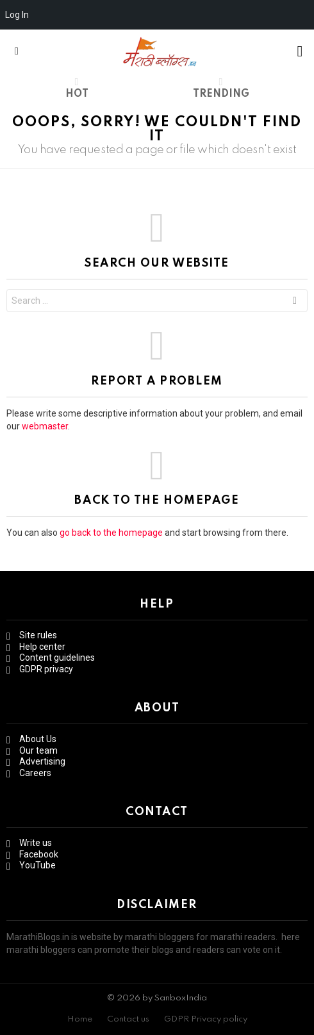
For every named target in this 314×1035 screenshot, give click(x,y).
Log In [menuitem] (17, 15)
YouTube (37, 865)
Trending (221, 88)
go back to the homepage (111, 532)
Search (295, 302)
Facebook (38, 854)
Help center (42, 647)
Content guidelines (57, 657)
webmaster (45, 426)
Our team (38, 750)
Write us (35, 843)
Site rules (38, 635)
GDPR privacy (46, 669)
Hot (76, 88)
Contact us (128, 1019)
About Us (37, 739)
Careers (35, 773)
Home (79, 1019)
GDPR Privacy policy (205, 1019)
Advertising (42, 761)
